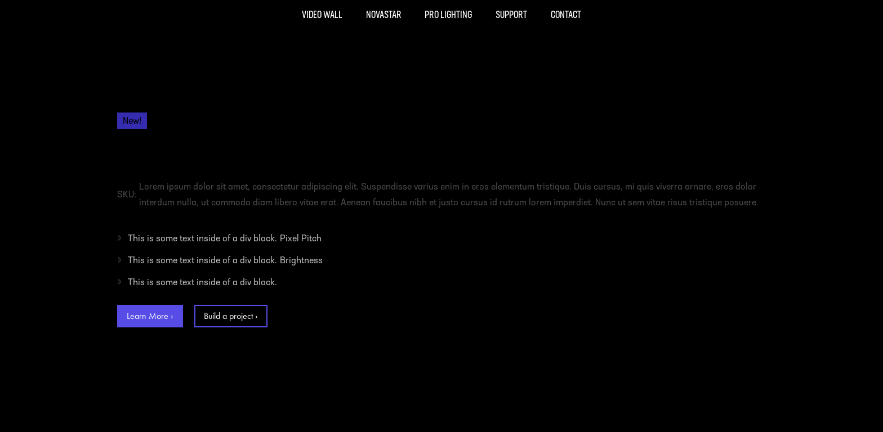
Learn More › (150, 316)
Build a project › (231, 316)
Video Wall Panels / (187, 108)
